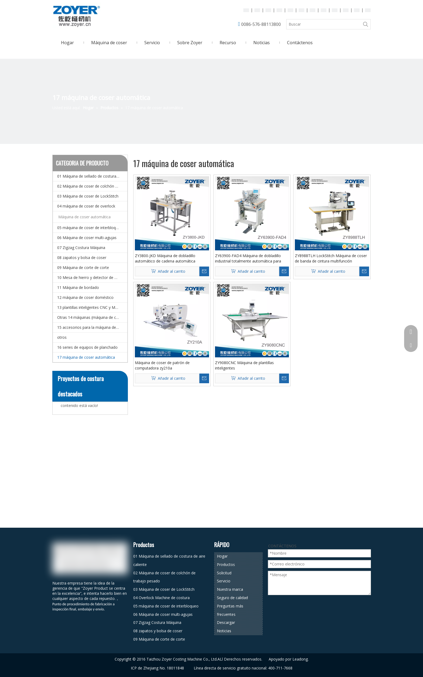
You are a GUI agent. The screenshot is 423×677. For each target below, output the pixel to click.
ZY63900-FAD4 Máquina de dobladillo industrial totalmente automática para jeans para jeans (248, 258)
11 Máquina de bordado (78, 287)
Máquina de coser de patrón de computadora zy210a (162, 365)
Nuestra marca (230, 589)
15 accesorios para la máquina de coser (92, 327)
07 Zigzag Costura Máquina (81, 247)
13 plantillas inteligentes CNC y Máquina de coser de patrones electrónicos (92, 307)
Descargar (226, 622)
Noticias (224, 630)
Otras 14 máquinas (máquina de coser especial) (92, 317)
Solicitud (224, 572)
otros (62, 337)
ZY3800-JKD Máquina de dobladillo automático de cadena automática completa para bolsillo (165, 258)
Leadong (300, 659)
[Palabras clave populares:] (365, 24)
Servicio (223, 580)
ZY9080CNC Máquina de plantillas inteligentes (244, 365)
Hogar (222, 556)
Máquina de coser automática (84, 216)
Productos (226, 564)
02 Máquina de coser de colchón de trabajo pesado (92, 186)
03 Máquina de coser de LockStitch (87, 196)
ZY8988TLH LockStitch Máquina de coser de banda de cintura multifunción (331, 258)
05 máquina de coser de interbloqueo (89, 227)
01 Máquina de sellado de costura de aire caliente (92, 176)
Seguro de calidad (232, 597)
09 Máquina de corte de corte (83, 267)
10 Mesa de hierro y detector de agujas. (92, 277)
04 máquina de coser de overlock (86, 206)
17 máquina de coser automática (86, 357)
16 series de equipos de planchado (87, 347)
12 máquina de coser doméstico (85, 297)
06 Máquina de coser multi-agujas (87, 237)
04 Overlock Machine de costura (161, 597)
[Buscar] (323, 24)
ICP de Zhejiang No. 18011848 (157, 668)
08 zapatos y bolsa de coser (81, 257)
